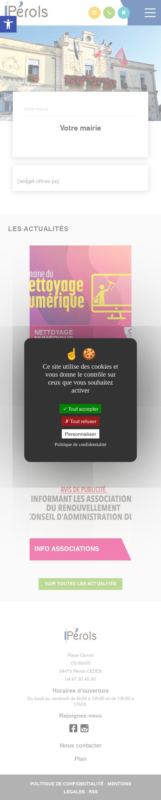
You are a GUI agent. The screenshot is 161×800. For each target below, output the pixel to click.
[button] (8, 24)
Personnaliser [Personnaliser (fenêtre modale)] (80, 433)
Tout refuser (80, 421)
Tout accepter (80, 408)
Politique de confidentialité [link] (80, 444)
